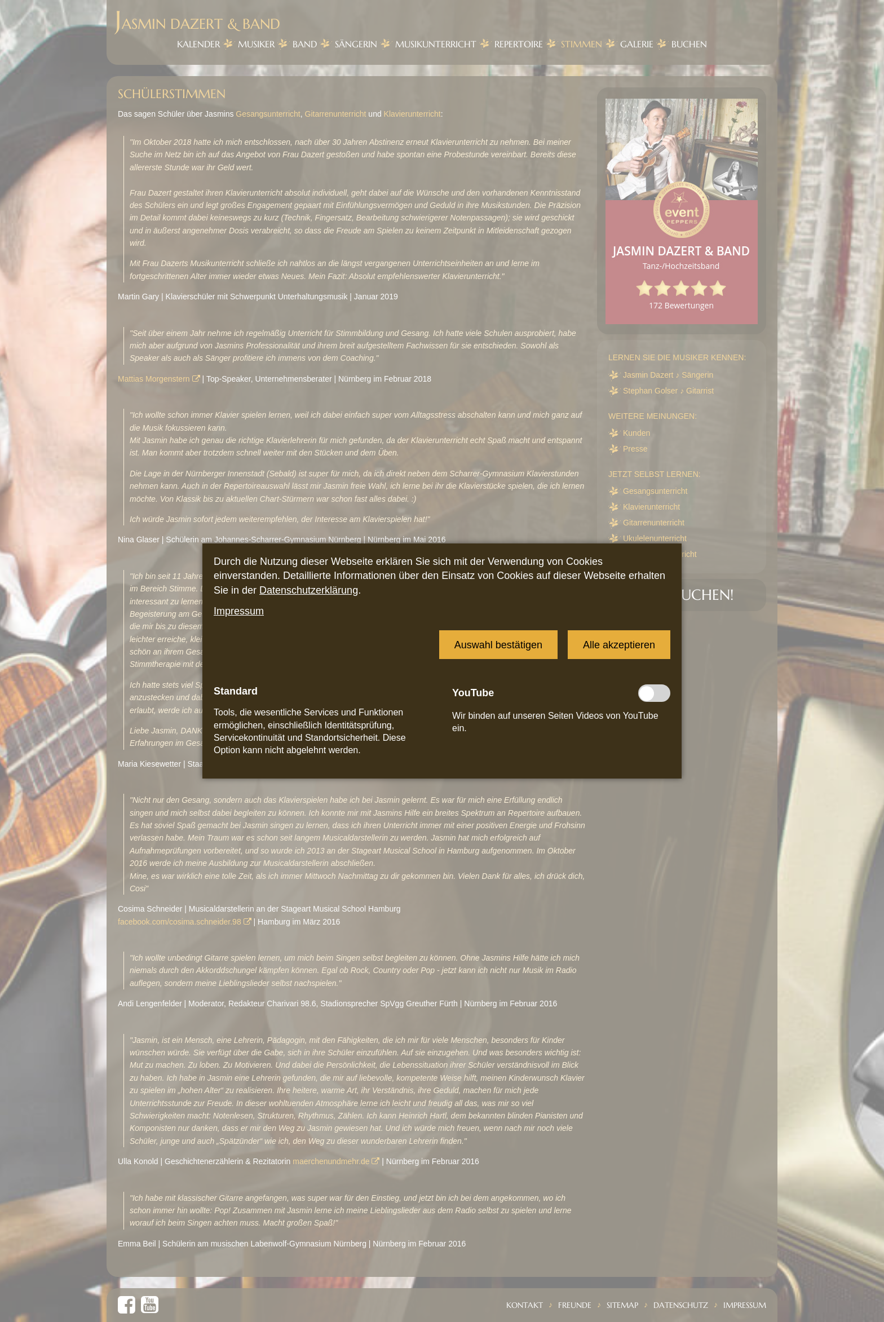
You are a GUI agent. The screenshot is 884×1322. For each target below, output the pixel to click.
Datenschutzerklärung (308, 590)
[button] (498, 644)
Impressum (239, 611)
